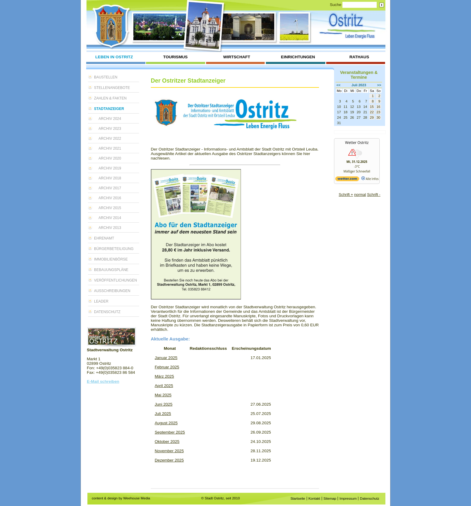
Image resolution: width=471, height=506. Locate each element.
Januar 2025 (166, 357)
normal (360, 194)
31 (339, 123)
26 (352, 117)
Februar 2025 (167, 367)
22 (372, 112)
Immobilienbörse (111, 259)
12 (352, 106)
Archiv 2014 (110, 218)
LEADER (101, 301)
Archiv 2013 (110, 228)
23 (378, 112)
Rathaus (359, 57)
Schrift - (373, 194)
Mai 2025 (163, 395)
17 (339, 112)
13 (359, 106)
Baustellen (105, 77)
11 (346, 106)
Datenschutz (107, 312)
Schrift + (346, 194)
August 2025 (166, 423)
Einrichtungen (298, 57)
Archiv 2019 (110, 168)
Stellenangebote (112, 88)
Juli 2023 (358, 85)
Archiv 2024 (110, 119)
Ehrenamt (104, 238)
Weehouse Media (136, 498)
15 (372, 106)
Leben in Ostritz (114, 57)
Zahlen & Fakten (110, 98)
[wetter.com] (347, 180)
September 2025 (170, 432)
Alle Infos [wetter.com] (369, 179)
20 (359, 112)
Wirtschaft (236, 57)
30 (378, 117)
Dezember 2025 (169, 460)
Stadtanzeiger (109, 109)
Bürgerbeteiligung (114, 249)
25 (346, 117)
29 (372, 117)
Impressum (348, 498)
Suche (336, 4)
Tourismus (175, 57)
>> (379, 85)
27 (359, 117)
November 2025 (169, 451)
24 (339, 117)
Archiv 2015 (110, 208)
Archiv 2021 (110, 148)
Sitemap (330, 498)
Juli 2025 (163, 413)
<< (338, 85)
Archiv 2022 (110, 138)
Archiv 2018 (110, 178)
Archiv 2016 (110, 198)
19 (352, 112)
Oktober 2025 (167, 441)
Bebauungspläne (111, 270)
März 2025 (164, 376)
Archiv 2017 (110, 188)
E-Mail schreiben (103, 381)
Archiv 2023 (110, 128)
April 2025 (164, 385)
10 (339, 106)
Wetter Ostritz (357, 142)
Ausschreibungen (112, 291)
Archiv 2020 (110, 158)
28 (365, 117)
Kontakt (314, 498)
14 (365, 106)
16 (378, 106)
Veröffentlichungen (115, 280)
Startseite (297, 498)
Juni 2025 (163, 404)
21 (365, 112)
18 (346, 112)
